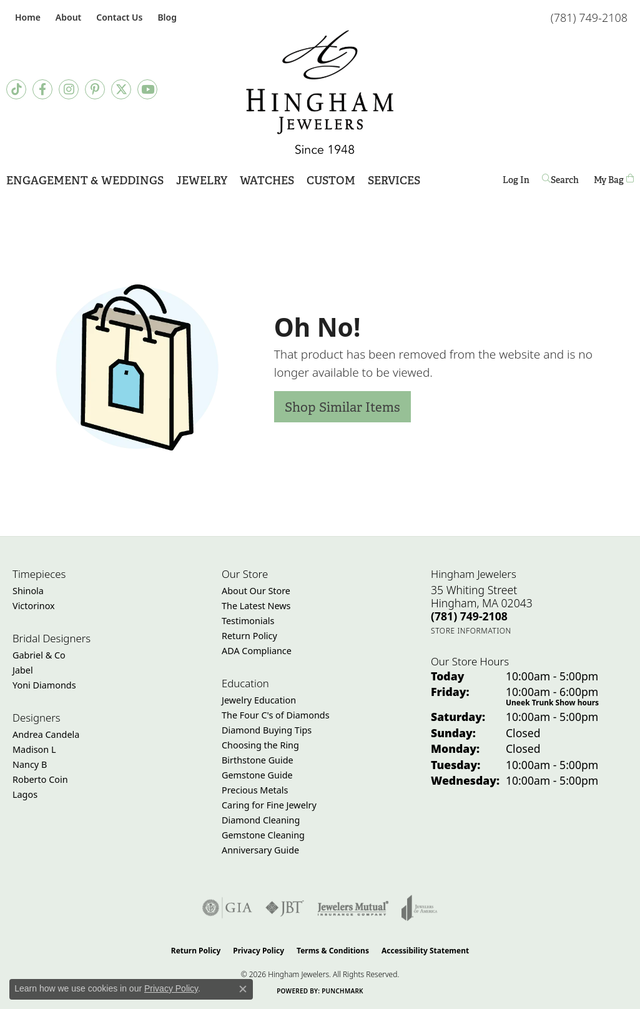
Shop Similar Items (342, 407)
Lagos (24, 794)
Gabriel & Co (39, 655)
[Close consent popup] (243, 989)
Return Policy (249, 636)
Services (394, 180)
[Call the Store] (469, 616)
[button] (67, 17)
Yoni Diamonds (44, 685)
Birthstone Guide (257, 760)
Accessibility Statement (425, 950)
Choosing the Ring (260, 745)
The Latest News (256, 606)
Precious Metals (255, 790)
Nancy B (29, 764)
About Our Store (256, 591)
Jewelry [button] (201, 180)
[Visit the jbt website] (285, 907)
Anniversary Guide (260, 850)
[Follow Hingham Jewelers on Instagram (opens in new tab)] (69, 89)
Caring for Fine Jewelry (269, 805)
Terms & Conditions (333, 950)
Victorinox (33, 606)
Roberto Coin (40, 779)
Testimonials (248, 621)
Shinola (28, 591)
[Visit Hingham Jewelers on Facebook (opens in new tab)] (42, 89)
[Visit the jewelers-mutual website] (353, 907)
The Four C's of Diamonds (276, 715)
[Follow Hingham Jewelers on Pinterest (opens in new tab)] (95, 89)
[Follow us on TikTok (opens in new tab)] (16, 89)
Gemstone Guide (257, 775)
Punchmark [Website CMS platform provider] (342, 991)
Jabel (22, 670)
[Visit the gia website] (227, 907)
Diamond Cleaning (261, 820)
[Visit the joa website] (419, 907)
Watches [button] (267, 180)
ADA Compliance (257, 651)
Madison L (34, 749)
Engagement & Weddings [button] (85, 180)
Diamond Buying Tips (267, 730)
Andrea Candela (45, 734)
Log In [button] (516, 182)
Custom (331, 180)
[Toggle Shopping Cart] (614, 179)
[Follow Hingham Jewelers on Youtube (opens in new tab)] (147, 89)
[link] (26, 17)
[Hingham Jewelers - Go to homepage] (320, 92)
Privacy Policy (258, 950)
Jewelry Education (259, 700)
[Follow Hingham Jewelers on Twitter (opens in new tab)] (121, 89)
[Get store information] (471, 630)
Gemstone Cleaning (263, 835)
